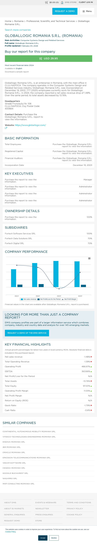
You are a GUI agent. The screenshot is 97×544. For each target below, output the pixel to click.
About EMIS (10, 503)
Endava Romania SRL (14, 442)
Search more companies (18, 30)
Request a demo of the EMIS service (27, 333)
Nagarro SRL (10, 479)
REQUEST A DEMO (65, 11)
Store (38, 521)
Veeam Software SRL (14, 463)
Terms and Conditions (79, 503)
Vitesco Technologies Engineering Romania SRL (29, 437)
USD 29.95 (48, 58)
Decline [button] (54, 538)
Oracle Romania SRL (14, 452)
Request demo (12, 521)
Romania (18, 21)
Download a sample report (17, 72)
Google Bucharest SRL (15, 473)
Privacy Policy (75, 509)
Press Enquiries (44, 515)
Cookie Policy (74, 515)
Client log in (86, 2)
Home (8, 21)
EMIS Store (69, 2)
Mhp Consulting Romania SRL (18, 484)
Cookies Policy (10, 532)
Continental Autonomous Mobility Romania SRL (29, 431)
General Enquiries (14, 515)
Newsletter (42, 509)
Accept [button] (42, 538)
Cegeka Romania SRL (14, 468)
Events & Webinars (45, 503)
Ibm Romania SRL (12, 447)
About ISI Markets (14, 509)
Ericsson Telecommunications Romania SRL (26, 458)
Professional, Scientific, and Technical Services (50, 21)
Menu (87, 11)
